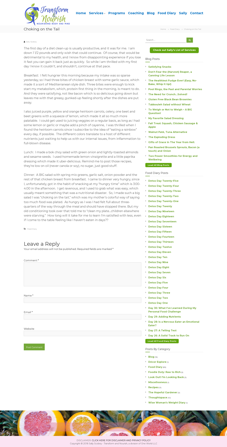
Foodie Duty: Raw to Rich (164, 370)
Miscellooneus (157, 381)
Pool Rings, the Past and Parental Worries (175, 88)
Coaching (136, 13)
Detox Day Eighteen (161, 215)
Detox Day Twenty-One (163, 200)
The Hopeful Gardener (162, 391)
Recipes (153, 386)
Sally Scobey (31, 42)
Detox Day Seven (159, 271)
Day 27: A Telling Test (162, 329)
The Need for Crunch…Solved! (167, 93)
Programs (116, 13)
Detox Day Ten (157, 256)
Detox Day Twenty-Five (163, 180)
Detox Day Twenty (160, 205)
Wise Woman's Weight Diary (166, 401)
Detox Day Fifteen (160, 230)
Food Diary (167, 13)
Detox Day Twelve (160, 246)
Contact (196, 13)
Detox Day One (158, 302)
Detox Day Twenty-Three (164, 190)
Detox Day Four (158, 286)
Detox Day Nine (158, 261)
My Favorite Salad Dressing (166, 117)
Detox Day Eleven (159, 251)
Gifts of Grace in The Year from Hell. (171, 141)
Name (28, 295)
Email (28, 312)
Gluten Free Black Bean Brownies (170, 98)
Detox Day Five (158, 281)
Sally (183, 13)
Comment (31, 260)
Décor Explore (157, 360)
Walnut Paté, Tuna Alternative (167, 131)
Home (81, 13)
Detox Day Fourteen (161, 235)
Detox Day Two (158, 297)
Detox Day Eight (158, 266)
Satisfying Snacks (159, 66)
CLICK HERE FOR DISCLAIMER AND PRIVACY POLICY (121, 439)
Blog (151, 13)
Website (29, 328)
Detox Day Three (159, 291)
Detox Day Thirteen (161, 241)
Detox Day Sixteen (160, 225)
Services (96, 13)
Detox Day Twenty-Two (163, 195)
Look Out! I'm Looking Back (166, 376)
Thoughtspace (157, 396)
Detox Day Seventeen (162, 220)
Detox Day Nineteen (161, 210)
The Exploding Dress (161, 136)
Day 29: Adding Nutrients (164, 315)
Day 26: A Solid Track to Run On (168, 334)
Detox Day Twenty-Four (163, 185)
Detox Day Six (157, 276)
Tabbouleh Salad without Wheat (169, 104)
